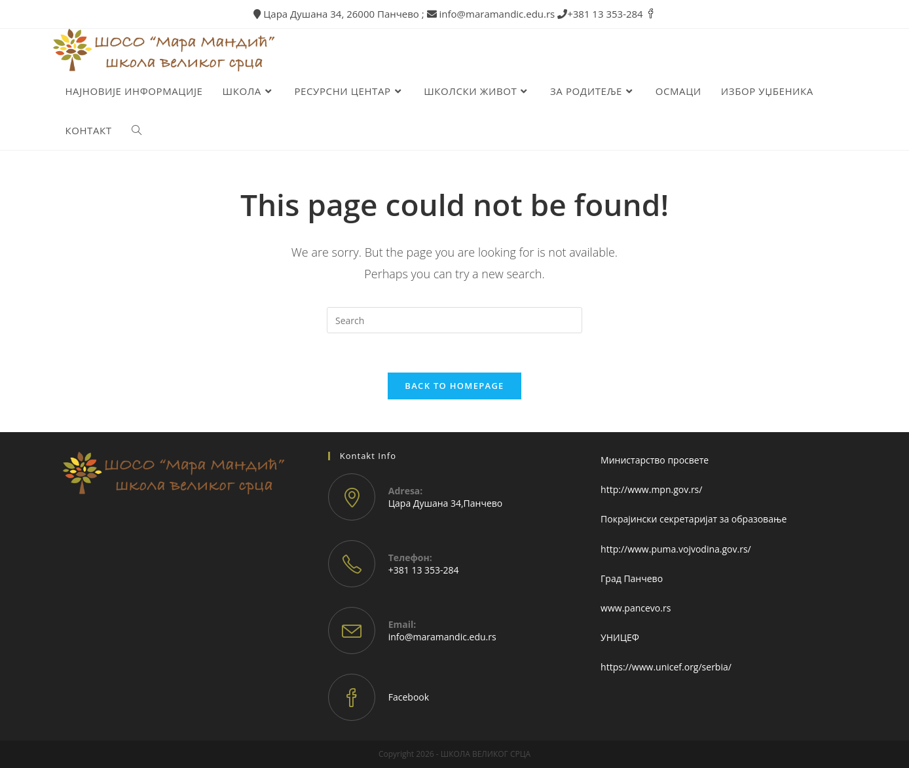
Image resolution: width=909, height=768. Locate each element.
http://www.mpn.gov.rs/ (651, 489)
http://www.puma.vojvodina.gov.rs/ (676, 549)
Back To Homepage (454, 386)
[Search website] (136, 130)
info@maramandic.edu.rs (442, 637)
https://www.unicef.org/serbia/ (666, 667)
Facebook (408, 697)
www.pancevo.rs (636, 608)
